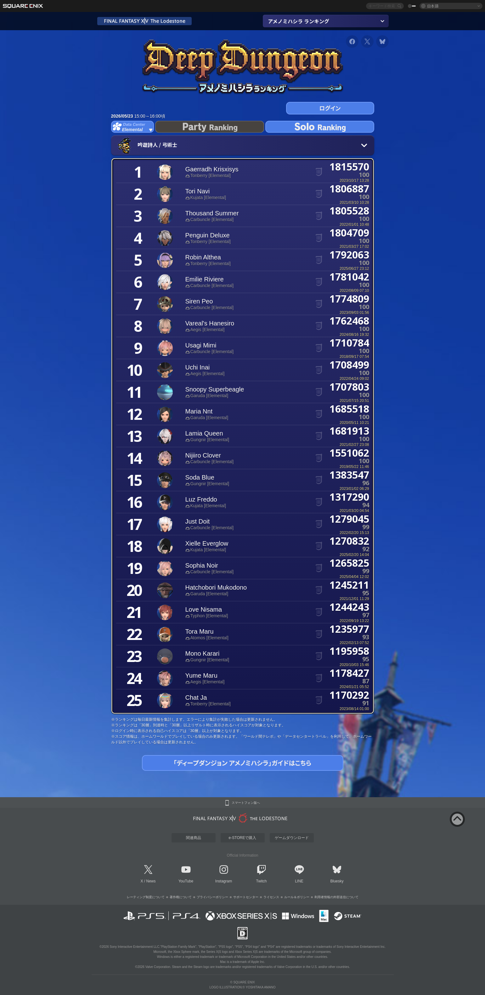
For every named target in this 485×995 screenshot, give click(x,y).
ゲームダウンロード (292, 838)
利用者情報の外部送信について (336, 897)
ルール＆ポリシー (296, 897)
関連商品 (193, 838)
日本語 (432, 5)
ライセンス (271, 897)
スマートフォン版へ (246, 802)
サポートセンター (245, 897)
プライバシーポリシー (212, 897)
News (151, 881)
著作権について (181, 897)
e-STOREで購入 (243, 838)
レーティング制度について (146, 897)
